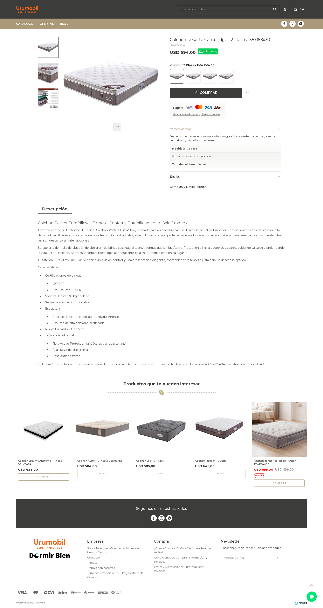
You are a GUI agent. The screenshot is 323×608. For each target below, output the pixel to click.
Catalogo (24, 24)
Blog (64, 24)
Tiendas (92, 562)
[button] (117, 129)
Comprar (208, 93)
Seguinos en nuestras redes (161, 508)
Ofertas (47, 24)
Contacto (93, 557)
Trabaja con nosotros (101, 567)
